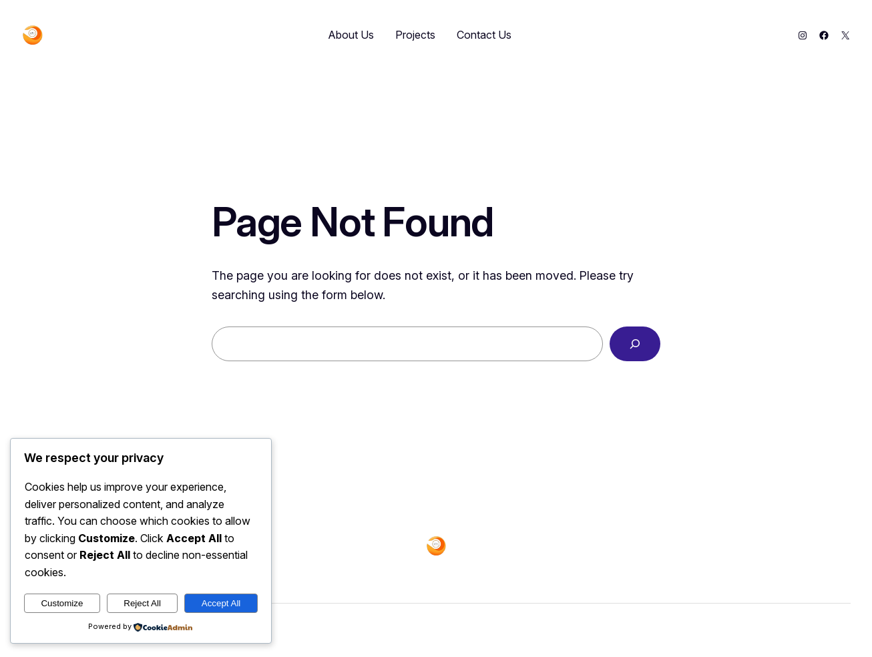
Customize (62, 603)
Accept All (221, 603)
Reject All (142, 603)
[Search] (635, 343)
